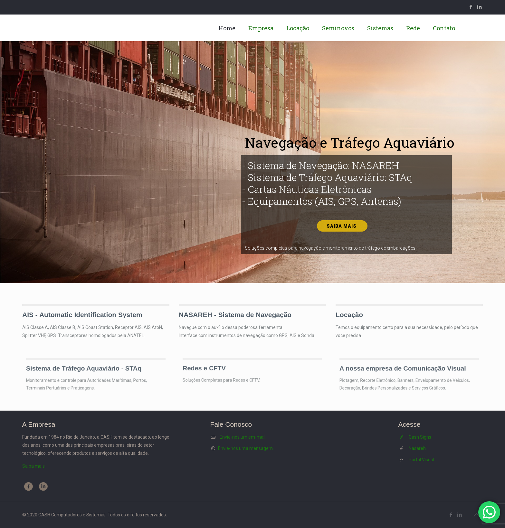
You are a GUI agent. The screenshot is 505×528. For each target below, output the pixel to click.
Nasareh (417, 448)
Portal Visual (421, 459)
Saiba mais (342, 226)
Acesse (409, 424)
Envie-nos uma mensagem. (246, 448)
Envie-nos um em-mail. (243, 437)
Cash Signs (420, 437)
